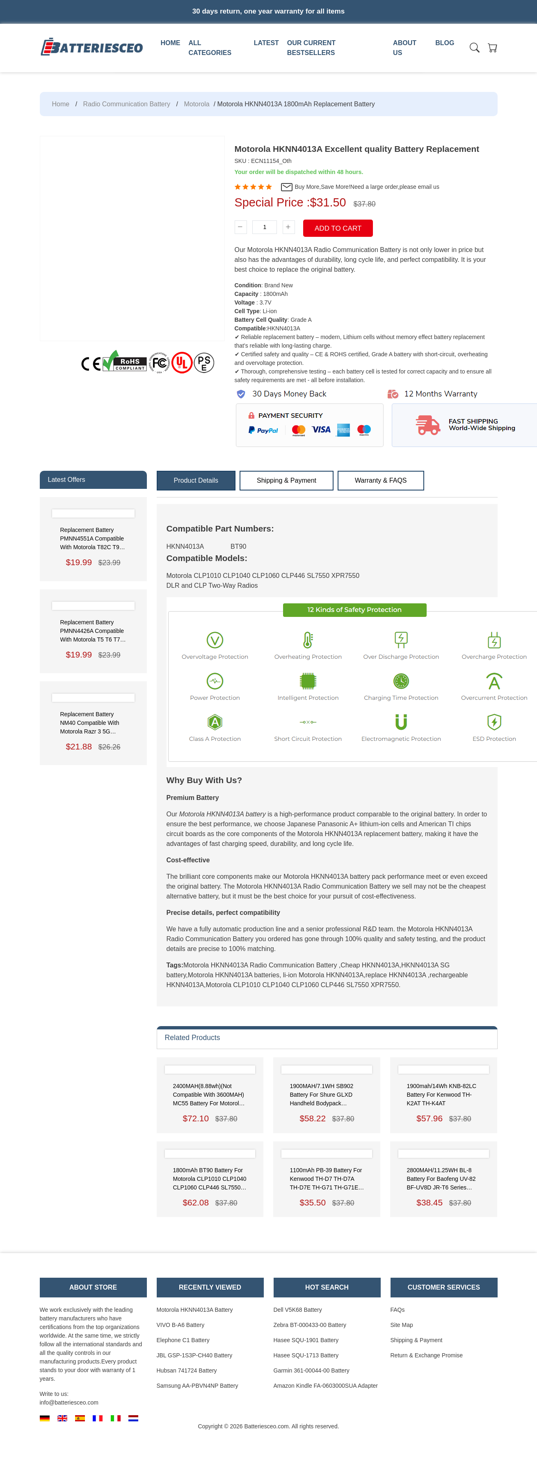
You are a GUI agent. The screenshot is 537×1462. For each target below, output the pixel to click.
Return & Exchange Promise (427, 1355)
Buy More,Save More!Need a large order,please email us (359, 187)
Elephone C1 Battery (183, 1340)
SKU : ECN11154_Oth (263, 161)
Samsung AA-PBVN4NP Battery (197, 1385)
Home (171, 42)
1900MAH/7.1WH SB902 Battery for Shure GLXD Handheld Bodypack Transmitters (321, 1095)
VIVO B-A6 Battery (181, 1325)
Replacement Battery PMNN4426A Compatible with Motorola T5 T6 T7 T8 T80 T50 (92, 631)
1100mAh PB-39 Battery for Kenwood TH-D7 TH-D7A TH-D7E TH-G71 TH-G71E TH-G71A (326, 1179)
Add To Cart (338, 228)
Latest (266, 42)
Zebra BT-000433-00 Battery (310, 1325)
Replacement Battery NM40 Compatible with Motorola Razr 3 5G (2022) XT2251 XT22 (89, 723)
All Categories (210, 47)
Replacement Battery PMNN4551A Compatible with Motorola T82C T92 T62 (92, 539)
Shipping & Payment (286, 480)
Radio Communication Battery (127, 104)
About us (404, 47)
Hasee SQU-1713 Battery (306, 1355)
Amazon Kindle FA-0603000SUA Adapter (326, 1385)
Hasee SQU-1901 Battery (306, 1340)
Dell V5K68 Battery (298, 1309)
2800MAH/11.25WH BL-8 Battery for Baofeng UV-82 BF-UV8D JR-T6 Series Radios (441, 1179)
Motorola (196, 104)
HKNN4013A (185, 546)
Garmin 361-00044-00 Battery (312, 1370)
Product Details (196, 480)
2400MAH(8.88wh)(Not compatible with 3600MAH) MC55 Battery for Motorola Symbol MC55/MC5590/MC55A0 (209, 1095)
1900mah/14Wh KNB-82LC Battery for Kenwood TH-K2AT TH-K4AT (441, 1095)
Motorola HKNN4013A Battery (195, 1309)
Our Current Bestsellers (311, 47)
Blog (444, 42)
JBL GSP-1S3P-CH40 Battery (195, 1355)
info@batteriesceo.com (69, 1402)
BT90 (238, 546)
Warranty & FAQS (381, 480)
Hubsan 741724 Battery (187, 1370)
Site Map (402, 1325)
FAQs (398, 1309)
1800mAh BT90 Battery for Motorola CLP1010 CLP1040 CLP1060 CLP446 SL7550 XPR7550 (210, 1179)
